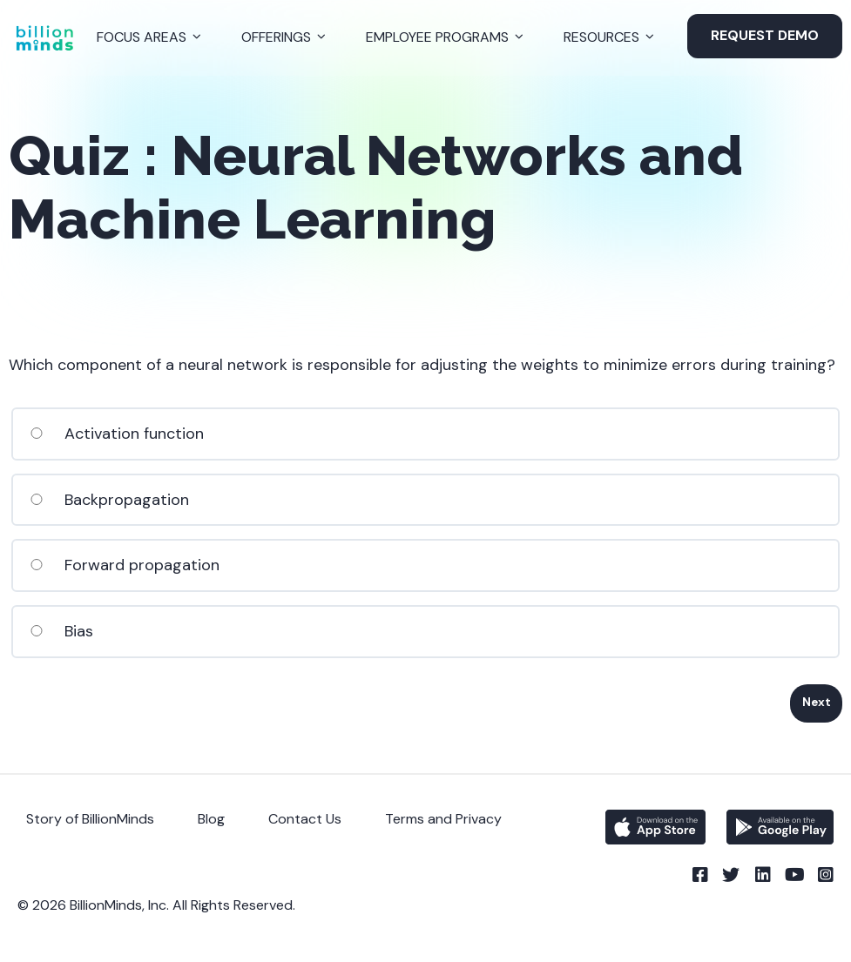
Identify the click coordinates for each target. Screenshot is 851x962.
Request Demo (765, 35)
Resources (601, 37)
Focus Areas (141, 37)
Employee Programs (437, 37)
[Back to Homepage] (44, 38)
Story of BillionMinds (90, 819)
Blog (211, 819)
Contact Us (304, 819)
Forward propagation (124, 565)
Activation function (116, 433)
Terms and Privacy (443, 819)
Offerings (276, 37)
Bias (61, 631)
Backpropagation (109, 499)
